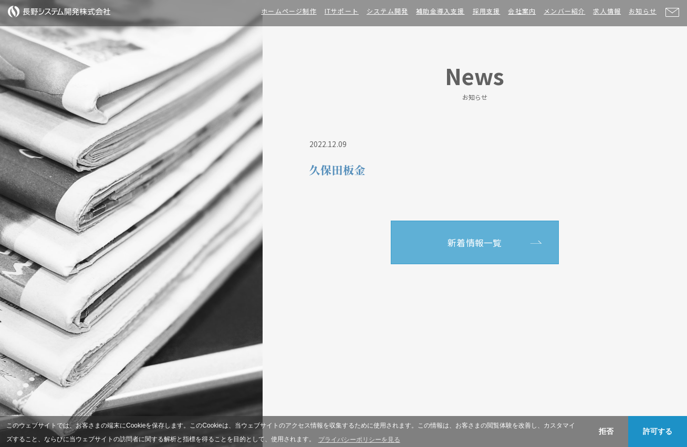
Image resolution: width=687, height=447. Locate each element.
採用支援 (487, 10)
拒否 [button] (606, 431)
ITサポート (342, 10)
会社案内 (522, 10)
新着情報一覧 (474, 242)
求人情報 (607, 10)
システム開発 (387, 10)
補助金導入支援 (440, 10)
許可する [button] (657, 431)
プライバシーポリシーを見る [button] (359, 439)
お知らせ (643, 10)
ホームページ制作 (289, 10)
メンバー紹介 (564, 10)
